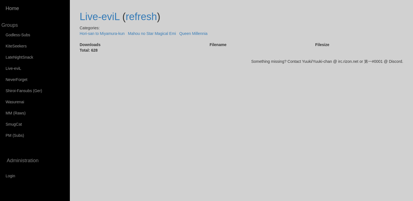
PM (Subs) (15, 135)
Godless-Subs (18, 35)
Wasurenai (15, 102)
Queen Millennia (193, 33)
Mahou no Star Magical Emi (152, 33)
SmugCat (14, 124)
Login (10, 176)
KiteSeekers (16, 46)
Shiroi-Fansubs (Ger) (24, 90)
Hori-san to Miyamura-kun (102, 33)
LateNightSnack (19, 57)
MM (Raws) (16, 113)
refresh (141, 16)
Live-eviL (13, 68)
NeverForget (16, 79)
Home (12, 8)
